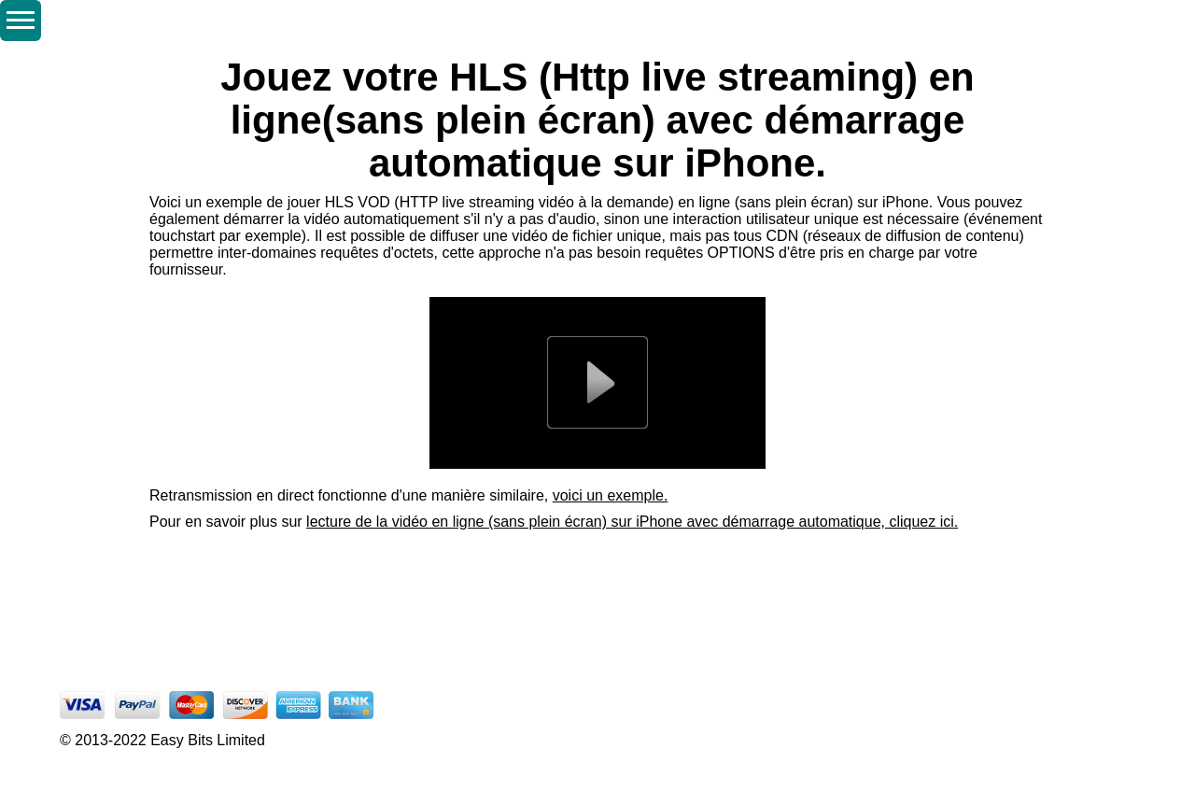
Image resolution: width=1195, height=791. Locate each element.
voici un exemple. (610, 495)
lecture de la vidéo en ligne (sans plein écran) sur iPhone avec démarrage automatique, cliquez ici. (632, 522)
